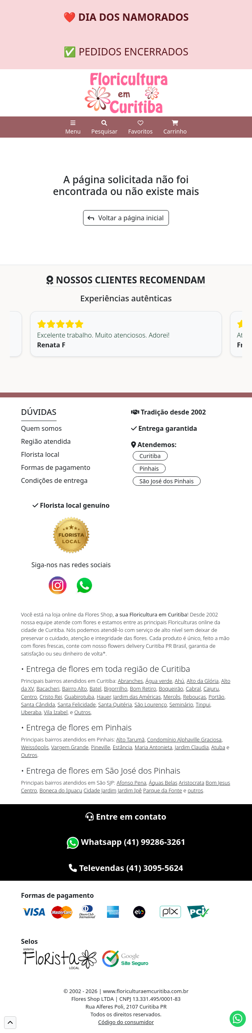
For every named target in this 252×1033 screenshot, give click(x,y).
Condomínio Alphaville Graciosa (184, 739)
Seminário (181, 704)
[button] (10, 1022)
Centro (29, 696)
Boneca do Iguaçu (60, 790)
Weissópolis (35, 747)
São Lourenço (150, 704)
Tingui (203, 704)
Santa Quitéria (115, 704)
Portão (216, 696)
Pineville (100, 747)
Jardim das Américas (137, 696)
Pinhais (149, 468)
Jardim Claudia (191, 747)
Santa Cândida (38, 704)
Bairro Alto (74, 688)
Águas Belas (163, 782)
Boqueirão (171, 688)
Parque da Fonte (162, 790)
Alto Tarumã (130, 739)
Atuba (218, 747)
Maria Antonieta (153, 747)
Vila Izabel (56, 712)
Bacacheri (47, 688)
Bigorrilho (115, 688)
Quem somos (41, 428)
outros (195, 790)
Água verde (158, 680)
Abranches (130, 680)
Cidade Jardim (99, 790)
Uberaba (31, 712)
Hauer (104, 696)
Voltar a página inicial (126, 217)
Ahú (179, 680)
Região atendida (46, 441)
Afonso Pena (132, 782)
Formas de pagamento (55, 467)
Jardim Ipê (130, 790)
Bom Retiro (143, 688)
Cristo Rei (50, 696)
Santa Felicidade (76, 704)
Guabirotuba (79, 696)
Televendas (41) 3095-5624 (126, 867)
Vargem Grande (70, 747)
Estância (122, 747)
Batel (95, 688)
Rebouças (194, 696)
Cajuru (211, 688)
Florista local (40, 454)
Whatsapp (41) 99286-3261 (126, 841)
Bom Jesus (218, 782)
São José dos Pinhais (167, 481)
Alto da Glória (202, 680)
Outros (83, 712)
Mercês (171, 696)
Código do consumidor (126, 1022)
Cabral (193, 688)
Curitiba (150, 456)
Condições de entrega (54, 480)
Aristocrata (191, 782)
